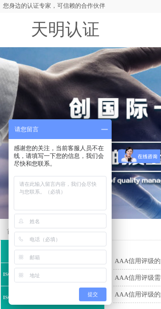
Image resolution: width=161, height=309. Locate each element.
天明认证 (65, 29)
